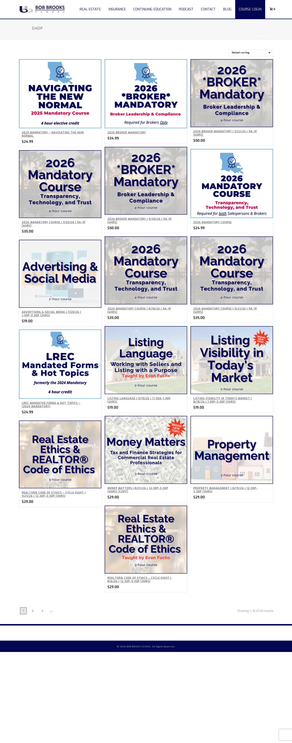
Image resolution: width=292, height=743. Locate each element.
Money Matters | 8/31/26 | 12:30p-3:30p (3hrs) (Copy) (137, 489)
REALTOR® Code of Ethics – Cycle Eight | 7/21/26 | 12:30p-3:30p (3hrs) (54, 494)
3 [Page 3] (42, 610)
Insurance (117, 9)
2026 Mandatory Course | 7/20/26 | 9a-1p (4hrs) (53, 224)
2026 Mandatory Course (212, 222)
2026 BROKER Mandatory (126, 132)
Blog (227, 9)
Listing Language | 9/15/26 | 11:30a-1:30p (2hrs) (139, 400)
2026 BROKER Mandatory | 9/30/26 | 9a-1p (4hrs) (139, 220)
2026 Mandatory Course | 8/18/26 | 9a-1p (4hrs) (139, 310)
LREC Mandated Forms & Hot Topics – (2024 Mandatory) (51, 404)
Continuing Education (152, 9)
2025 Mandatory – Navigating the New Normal (53, 134)
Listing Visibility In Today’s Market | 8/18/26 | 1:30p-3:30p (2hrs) (222, 400)
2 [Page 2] (33, 610)
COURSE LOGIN (250, 9)
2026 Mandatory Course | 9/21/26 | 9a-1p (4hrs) (225, 310)
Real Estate (90, 9)
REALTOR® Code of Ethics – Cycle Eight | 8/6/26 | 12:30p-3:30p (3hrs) (139, 579)
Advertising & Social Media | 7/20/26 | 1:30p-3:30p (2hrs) (51, 313)
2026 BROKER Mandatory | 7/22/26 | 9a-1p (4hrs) (225, 133)
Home (250, 36)
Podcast (186, 9)
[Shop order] (251, 52)
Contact (208, 9)
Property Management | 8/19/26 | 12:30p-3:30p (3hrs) (225, 489)
